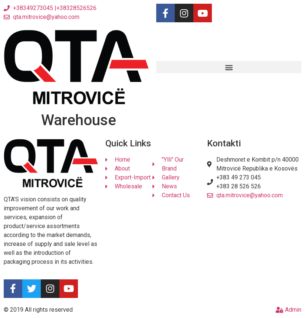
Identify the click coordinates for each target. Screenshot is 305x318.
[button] (228, 67)
